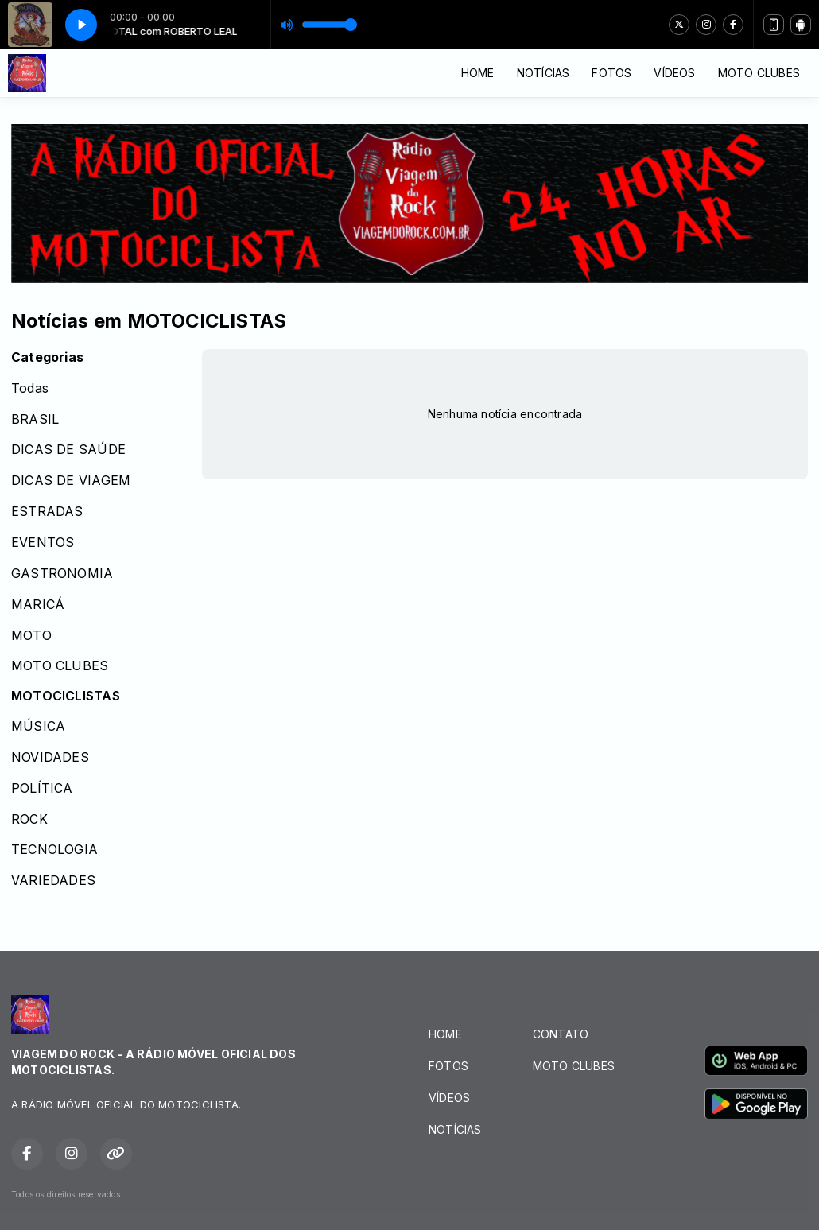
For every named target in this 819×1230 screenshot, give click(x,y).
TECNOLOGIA (54, 849)
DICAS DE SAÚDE (68, 449)
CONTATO (560, 1034)
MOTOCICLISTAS (65, 696)
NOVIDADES (50, 757)
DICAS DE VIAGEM (70, 480)
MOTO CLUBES (759, 73)
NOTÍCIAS (543, 73)
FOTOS (611, 73)
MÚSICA (38, 726)
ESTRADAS (47, 511)
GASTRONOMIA (62, 573)
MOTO (31, 635)
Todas (30, 388)
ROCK (29, 819)
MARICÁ (37, 604)
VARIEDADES (53, 880)
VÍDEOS (674, 73)
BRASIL (35, 419)
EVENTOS (42, 542)
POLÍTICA (42, 788)
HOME (478, 73)
